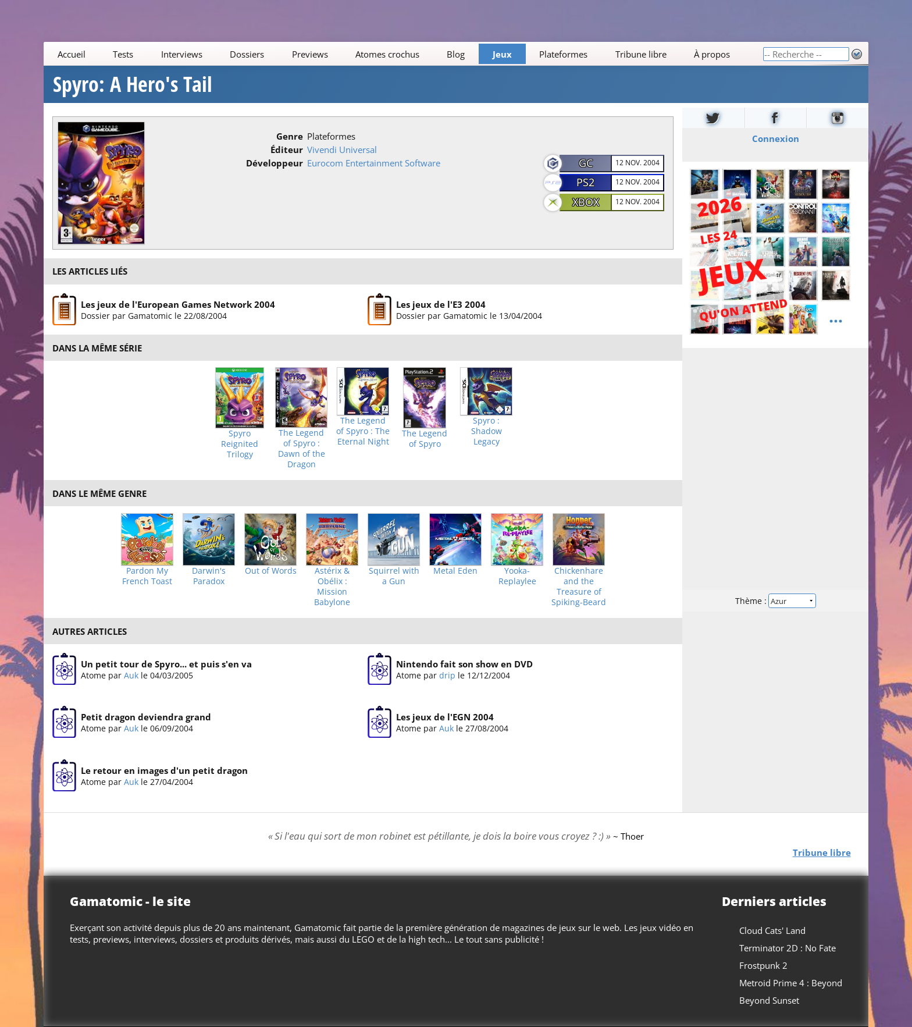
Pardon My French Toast (147, 576)
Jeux (502, 54)
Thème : (775, 600)
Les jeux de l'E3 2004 (441, 304)
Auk (131, 675)
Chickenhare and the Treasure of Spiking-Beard (578, 586)
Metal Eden (455, 571)
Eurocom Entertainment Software (373, 163)
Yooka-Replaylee (517, 576)
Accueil (72, 54)
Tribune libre (641, 54)
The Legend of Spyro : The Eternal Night (363, 431)
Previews (310, 54)
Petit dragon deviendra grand (146, 717)
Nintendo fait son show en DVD (464, 664)
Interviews (181, 54)
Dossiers (247, 54)
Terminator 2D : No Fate (787, 948)
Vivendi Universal (342, 149)
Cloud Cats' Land (772, 930)
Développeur (274, 163)
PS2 (585, 182)
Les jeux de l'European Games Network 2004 (178, 304)
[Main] (403, 54)
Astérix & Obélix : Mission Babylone (332, 586)
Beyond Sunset (769, 1000)
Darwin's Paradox (209, 576)
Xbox (585, 202)
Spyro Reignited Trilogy (239, 444)
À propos (712, 54)
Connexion (775, 138)
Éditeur (286, 149)
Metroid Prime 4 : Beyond (790, 983)
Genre (289, 136)
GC (586, 163)
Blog (456, 54)
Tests (123, 54)
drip (447, 675)
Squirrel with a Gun (394, 576)
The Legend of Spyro (424, 438)
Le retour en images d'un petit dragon (164, 770)
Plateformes (564, 54)
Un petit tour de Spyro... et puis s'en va (166, 664)
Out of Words (271, 571)
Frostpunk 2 (763, 965)
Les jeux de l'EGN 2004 (445, 717)
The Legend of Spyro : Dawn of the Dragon (301, 449)
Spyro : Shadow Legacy (486, 431)
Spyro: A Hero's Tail (132, 84)
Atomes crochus (387, 54)
